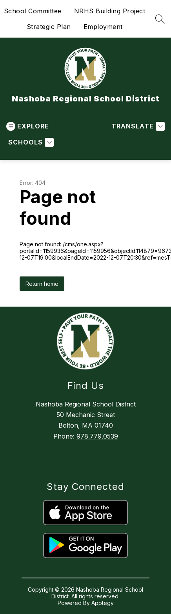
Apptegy (102, 603)
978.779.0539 (97, 436)
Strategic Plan (49, 27)
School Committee (33, 11)
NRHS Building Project (110, 11)
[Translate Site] (137, 126)
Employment (103, 27)
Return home (41, 283)
